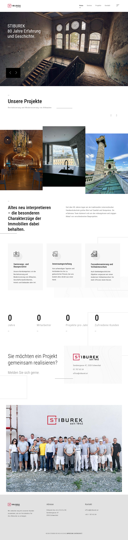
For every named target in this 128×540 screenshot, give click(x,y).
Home (81, 5)
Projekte (98, 5)
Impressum (70, 533)
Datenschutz (78, 533)
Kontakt (107, 5)
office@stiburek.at (91, 510)
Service (89, 5)
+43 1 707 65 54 (90, 514)
